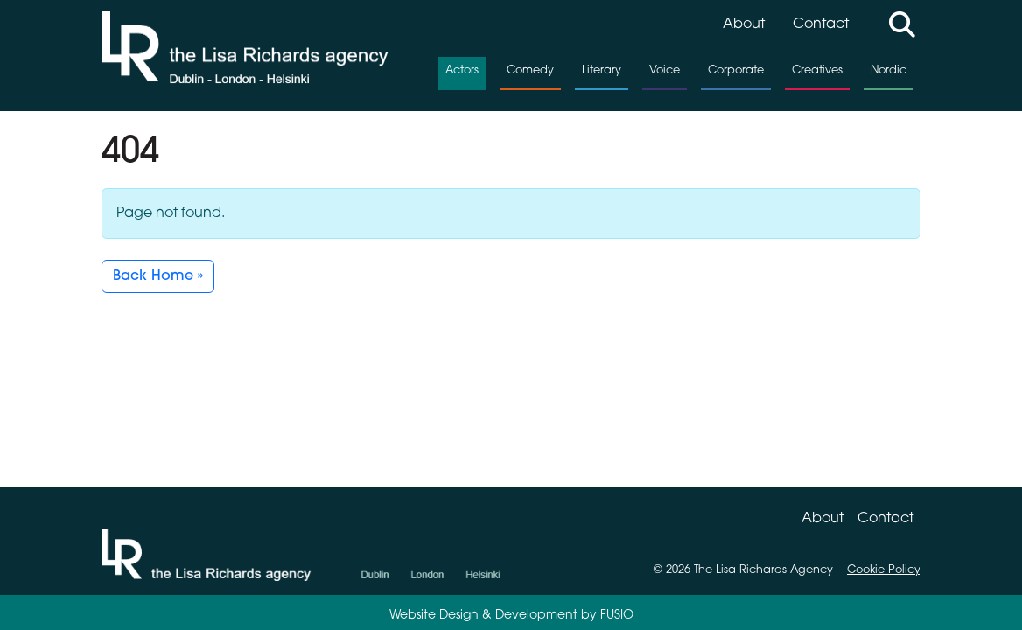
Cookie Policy (883, 570)
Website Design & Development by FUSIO (511, 615)
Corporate (736, 70)
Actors (462, 70)
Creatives (817, 70)
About (744, 25)
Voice (664, 70)
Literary (601, 70)
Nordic (888, 70)
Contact (821, 25)
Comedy (530, 70)
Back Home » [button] (158, 277)
